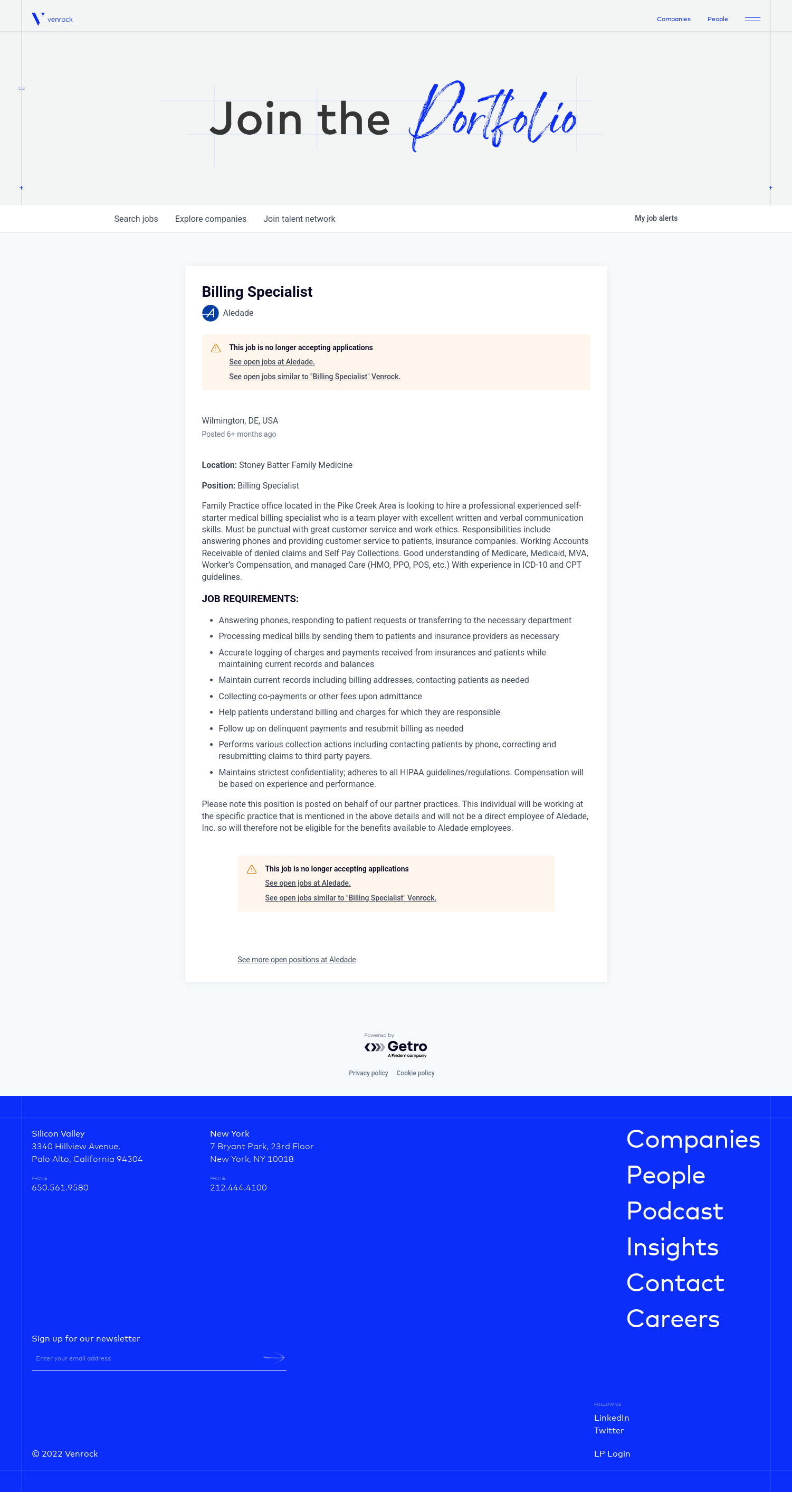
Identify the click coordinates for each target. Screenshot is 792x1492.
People (718, 19)
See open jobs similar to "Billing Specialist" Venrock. (315, 376)
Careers (673, 1320)
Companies (674, 19)
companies (210, 219)
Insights (672, 1248)
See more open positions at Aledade (297, 959)
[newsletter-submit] (274, 1357)
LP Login (612, 1454)
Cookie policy (416, 1073)
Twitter (609, 1431)
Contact (675, 1284)
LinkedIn (611, 1418)
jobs (136, 219)
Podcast (674, 1212)
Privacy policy (368, 1073)
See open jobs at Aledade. (272, 362)
